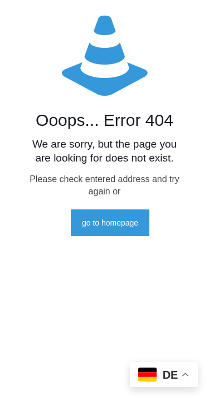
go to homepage (110, 222)
